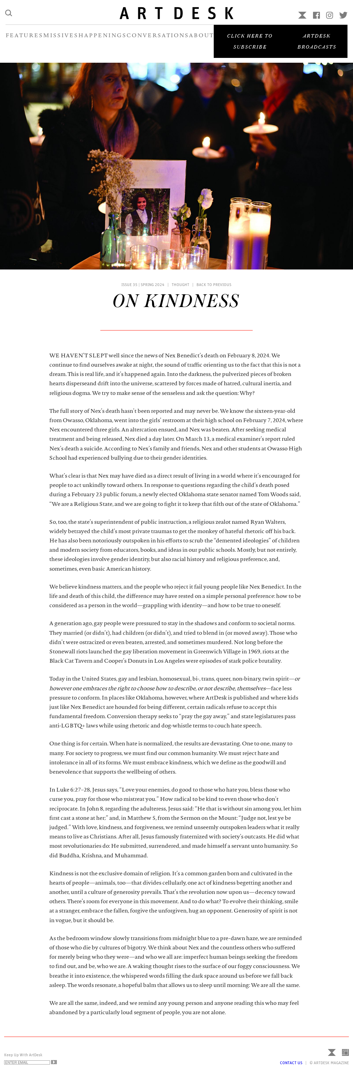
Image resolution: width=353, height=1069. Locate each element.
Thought (180, 285)
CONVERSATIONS (158, 40)
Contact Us (291, 1063)
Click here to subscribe (250, 46)
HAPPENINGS (102, 40)
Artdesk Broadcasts (316, 46)
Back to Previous (213, 285)
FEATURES (24, 40)
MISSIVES (60, 40)
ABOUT (201, 40)
